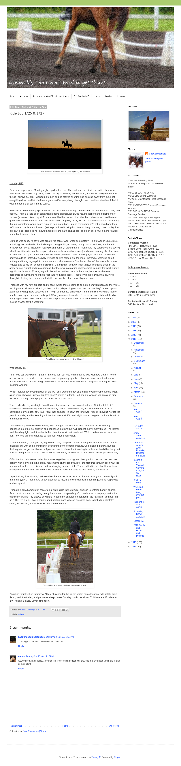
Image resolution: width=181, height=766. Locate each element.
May (136, 383)
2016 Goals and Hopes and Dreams (139, 530)
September (139, 361)
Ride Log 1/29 (137, 410)
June (136, 379)
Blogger (118, 757)
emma (21, 656)
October (138, 356)
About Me (24, 96)
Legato (97, 96)
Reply (21, 646)
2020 (134, 322)
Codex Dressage (157, 153)
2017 (134, 335)
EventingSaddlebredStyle (31, 637)
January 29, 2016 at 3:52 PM (60, 637)
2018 (134, 330)
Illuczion (108, 96)
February (138, 396)
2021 (134, 317)
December (139, 343)
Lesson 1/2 (138, 521)
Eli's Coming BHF (81, 96)
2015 (134, 542)
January (138, 403)
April (136, 387)
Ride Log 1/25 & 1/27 (138, 419)
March (137, 392)
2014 (134, 546)
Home (12, 96)
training (21, 614)
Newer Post (16, 726)
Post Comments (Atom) (34, 731)
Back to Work (137, 481)
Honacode (121, 96)
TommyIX (96, 757)
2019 (134, 326)
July (136, 374)
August (137, 368)
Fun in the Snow (138, 427)
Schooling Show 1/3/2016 (139, 514)
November (139, 350)
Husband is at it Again (138, 505)
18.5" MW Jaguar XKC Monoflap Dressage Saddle (139, 449)
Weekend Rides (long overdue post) (138, 492)
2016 (134, 339)
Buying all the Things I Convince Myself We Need (138, 468)
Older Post (114, 726)
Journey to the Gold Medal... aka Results (51, 96)
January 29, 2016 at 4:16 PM (40, 656)
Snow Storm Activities (139, 436)
